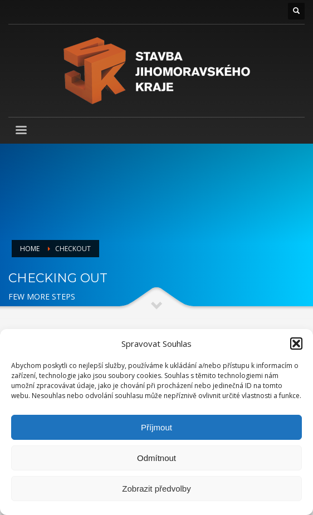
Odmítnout (156, 458)
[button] (296, 343)
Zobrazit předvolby (156, 488)
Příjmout (156, 427)
